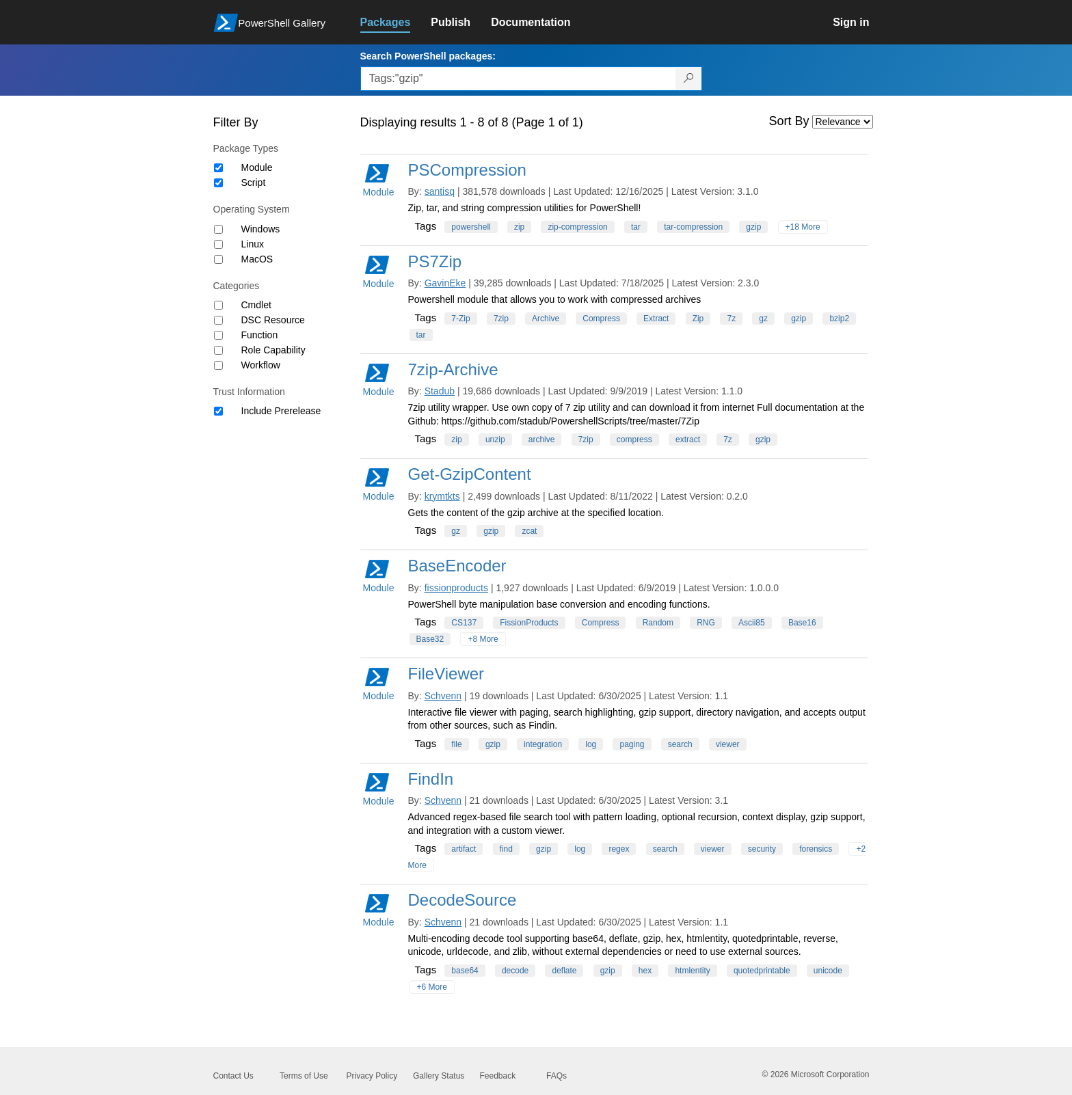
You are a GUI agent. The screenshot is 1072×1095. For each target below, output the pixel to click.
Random (658, 622)
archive (541, 439)
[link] (395, 23)
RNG (706, 622)
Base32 (430, 639)
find (506, 849)
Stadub (440, 391)
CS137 (464, 622)
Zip (698, 318)
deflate (564, 970)
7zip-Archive (453, 369)
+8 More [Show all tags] (483, 639)
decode (515, 970)
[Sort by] (842, 122)
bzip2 (839, 318)
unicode (828, 970)
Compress (601, 318)
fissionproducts (456, 587)
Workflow (260, 365)
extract (687, 439)
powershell (470, 227)
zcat (529, 531)
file (456, 744)
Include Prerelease (281, 410)
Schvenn (443, 695)
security (762, 849)
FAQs (556, 1076)
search (680, 744)
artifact (463, 849)
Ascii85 (751, 622)
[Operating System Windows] (218, 229)
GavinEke (445, 283)
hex (645, 970)
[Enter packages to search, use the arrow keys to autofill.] (518, 78)
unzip (495, 439)
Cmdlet (256, 304)
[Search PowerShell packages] (688, 78)
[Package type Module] (218, 167)
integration (543, 744)
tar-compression (693, 227)
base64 (464, 970)
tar (636, 227)
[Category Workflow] (218, 365)
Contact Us (233, 1076)
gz (763, 318)
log (590, 744)
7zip (501, 318)
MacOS (257, 259)
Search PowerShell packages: (428, 56)
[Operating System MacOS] (218, 259)
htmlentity (692, 970)
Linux (252, 244)
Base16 (802, 622)
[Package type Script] (218, 182)
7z (731, 318)
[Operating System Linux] (218, 244)
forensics (815, 849)
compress (634, 439)
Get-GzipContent (469, 474)
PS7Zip (435, 261)
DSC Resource (273, 319)
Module (257, 167)
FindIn (431, 779)
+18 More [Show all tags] (803, 227)
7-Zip (460, 318)
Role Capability (273, 349)
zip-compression (577, 227)
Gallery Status (438, 1076)
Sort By (789, 121)
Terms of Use (304, 1076)
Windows (260, 229)
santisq (440, 191)
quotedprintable (762, 970)
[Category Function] (218, 335)
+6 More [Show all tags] (432, 987)
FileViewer (446, 673)
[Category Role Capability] (218, 350)
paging (631, 744)
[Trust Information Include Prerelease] (218, 411)
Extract (656, 318)
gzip (753, 227)
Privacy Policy (372, 1076)
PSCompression (467, 170)
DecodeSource (462, 900)
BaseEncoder (457, 565)
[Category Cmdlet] (218, 305)
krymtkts (442, 496)
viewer (728, 744)
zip (519, 227)
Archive (545, 318)
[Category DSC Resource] (218, 320)
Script (253, 182)
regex (618, 849)
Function (259, 334)
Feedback (498, 1076)
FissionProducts (529, 622)
